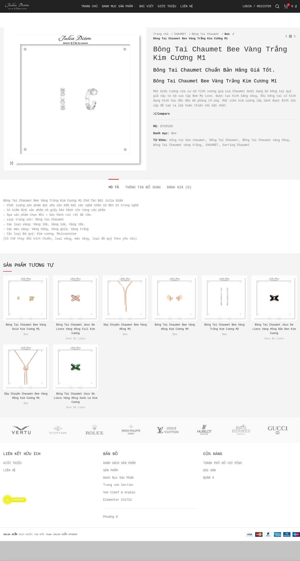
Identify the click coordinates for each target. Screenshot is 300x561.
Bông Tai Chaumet (206, 34)
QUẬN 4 (208, 477)
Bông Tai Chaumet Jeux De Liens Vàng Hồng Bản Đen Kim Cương (274, 329)
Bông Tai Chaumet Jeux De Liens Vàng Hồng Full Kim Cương (75, 329)
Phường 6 (110, 517)
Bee (228, 34)
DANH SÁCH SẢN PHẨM (119, 463)
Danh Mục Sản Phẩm (118, 477)
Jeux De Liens (76, 338)
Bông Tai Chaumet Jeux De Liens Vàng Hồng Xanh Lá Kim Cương (75, 398)
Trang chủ (161, 34)
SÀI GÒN (209, 470)
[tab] (114, 185)
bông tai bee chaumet (187, 140)
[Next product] (295, 36)
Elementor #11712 (117, 499)
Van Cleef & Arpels (119, 492)
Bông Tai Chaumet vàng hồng (265, 140)
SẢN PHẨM (110, 470)
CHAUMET (181, 34)
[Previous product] (286, 36)
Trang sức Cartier (118, 485)
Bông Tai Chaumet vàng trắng (177, 145)
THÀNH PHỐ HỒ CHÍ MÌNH (222, 463)
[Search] (277, 9)
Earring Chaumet (236, 145)
